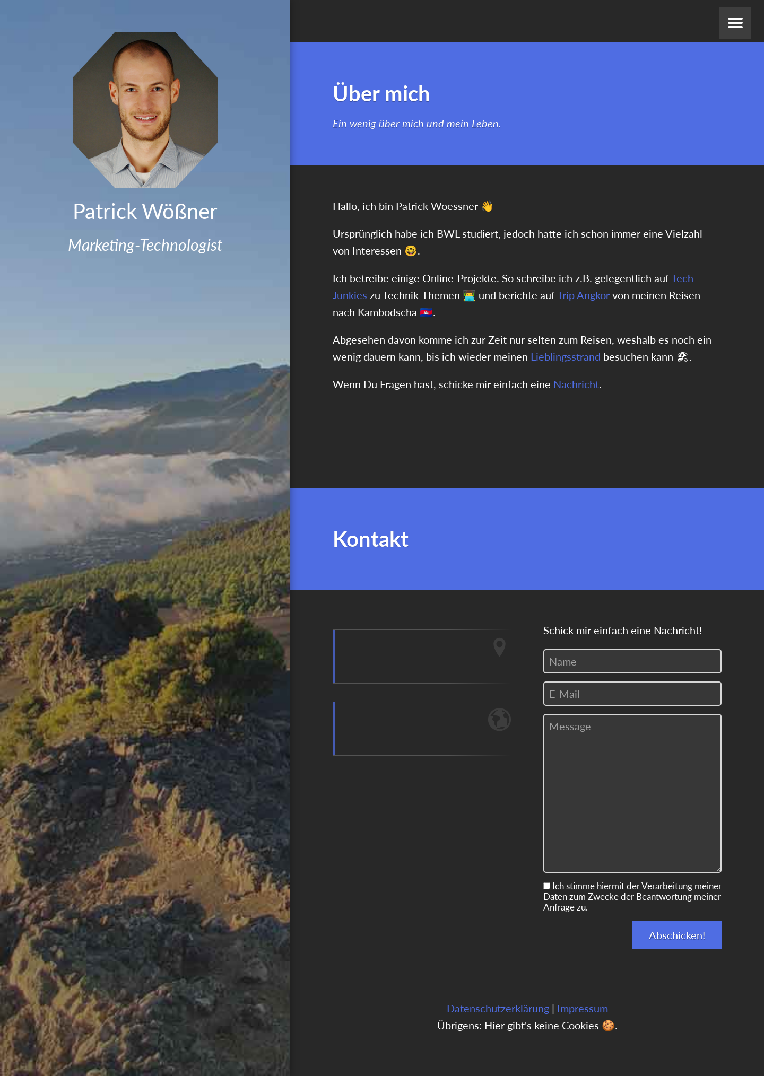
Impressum (582, 1008)
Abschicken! (677, 935)
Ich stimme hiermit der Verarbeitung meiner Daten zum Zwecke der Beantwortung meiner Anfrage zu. (632, 897)
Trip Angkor (583, 294)
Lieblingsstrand (566, 356)
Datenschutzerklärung (498, 1008)
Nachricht (576, 384)
